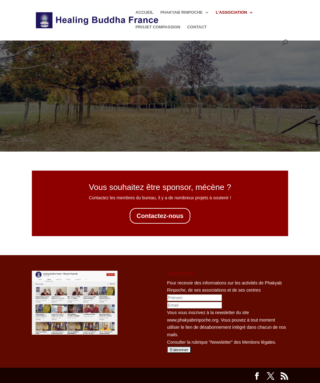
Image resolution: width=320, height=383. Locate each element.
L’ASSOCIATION (231, 12)
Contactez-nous (160, 215)
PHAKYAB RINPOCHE (181, 12)
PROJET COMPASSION (157, 27)
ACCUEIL (144, 12)
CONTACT (197, 27)
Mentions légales (258, 342)
